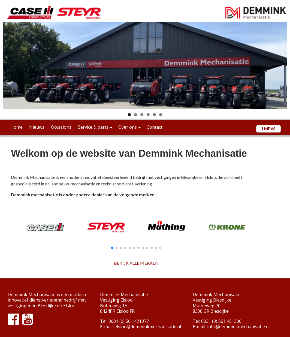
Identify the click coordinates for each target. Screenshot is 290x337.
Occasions (61, 127)
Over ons (130, 127)
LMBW (268, 128)
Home (16, 127)
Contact (154, 127)
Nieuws (36, 127)
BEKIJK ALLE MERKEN (136, 263)
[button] (112, 248)
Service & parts (96, 127)
